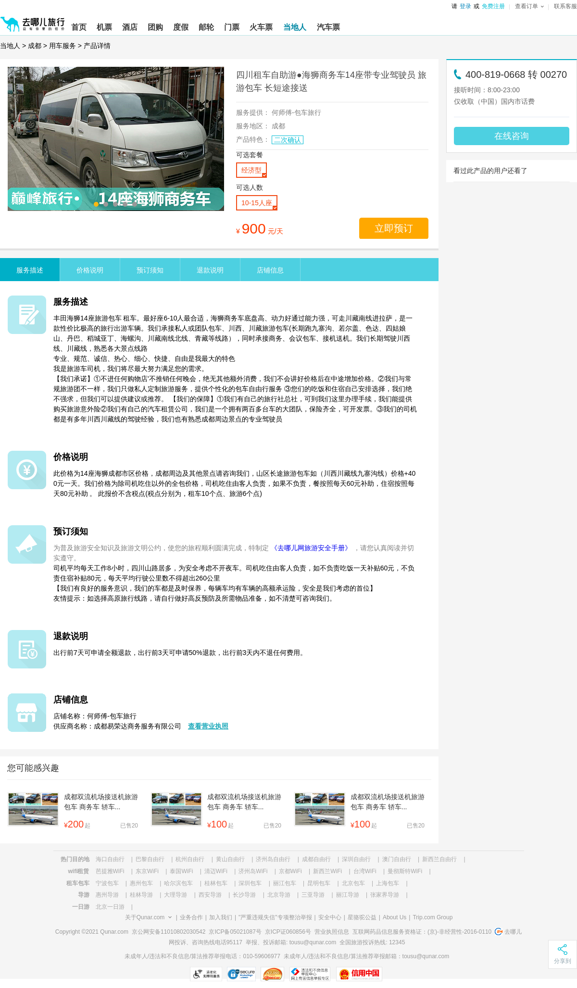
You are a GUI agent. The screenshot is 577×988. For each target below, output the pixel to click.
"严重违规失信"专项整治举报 (275, 917)
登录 (465, 6)
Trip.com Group (432, 917)
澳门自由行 (396, 859)
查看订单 (529, 6)
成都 (34, 45)
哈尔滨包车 (178, 883)
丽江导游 (347, 894)
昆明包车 (318, 883)
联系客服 (565, 6)
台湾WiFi (364, 871)
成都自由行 (316, 859)
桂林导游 (141, 894)
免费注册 (493, 6)
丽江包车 (284, 883)
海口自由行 (110, 859)
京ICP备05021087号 (235, 931)
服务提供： (253, 112)
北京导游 (278, 894)
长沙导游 (244, 894)
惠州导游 (107, 894)
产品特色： (253, 139)
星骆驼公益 (362, 917)
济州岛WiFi (252, 871)
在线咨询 (511, 136)
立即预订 (394, 228)
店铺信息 (270, 270)
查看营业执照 (208, 726)
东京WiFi (147, 871)
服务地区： (253, 126)
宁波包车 (107, 883)
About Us (394, 917)
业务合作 (191, 917)
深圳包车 (250, 883)
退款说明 (210, 270)
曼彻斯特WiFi (405, 871)
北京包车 (353, 883)
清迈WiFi (215, 871)
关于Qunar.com (145, 917)
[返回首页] (32, 20)
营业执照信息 (331, 931)
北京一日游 (110, 906)
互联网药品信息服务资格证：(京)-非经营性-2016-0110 (421, 931)
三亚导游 (313, 894)
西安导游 (210, 894)
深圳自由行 (356, 859)
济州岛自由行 (273, 859)
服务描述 (29, 270)
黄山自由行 (230, 859)
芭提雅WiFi (110, 871)
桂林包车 (215, 883)
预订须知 (150, 270)
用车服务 (62, 45)
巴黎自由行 (150, 859)
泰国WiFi (181, 871)
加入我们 (220, 917)
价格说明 (89, 270)
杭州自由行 (190, 859)
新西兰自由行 (439, 859)
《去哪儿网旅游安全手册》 (311, 548)
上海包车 (387, 883)
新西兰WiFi (327, 871)
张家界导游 (384, 894)
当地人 (10, 45)
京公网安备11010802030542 (168, 931)
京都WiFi (290, 871)
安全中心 (329, 917)
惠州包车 (141, 883)
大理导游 (175, 894)
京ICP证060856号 (288, 931)
